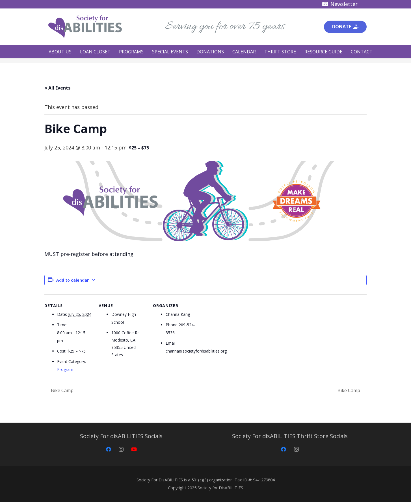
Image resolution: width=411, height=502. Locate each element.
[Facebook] (108, 449)
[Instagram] (121, 449)
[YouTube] (133, 449)
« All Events (57, 88)
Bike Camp (61, 390)
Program (65, 369)
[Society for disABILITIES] (85, 27)
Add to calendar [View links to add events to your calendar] (72, 280)
